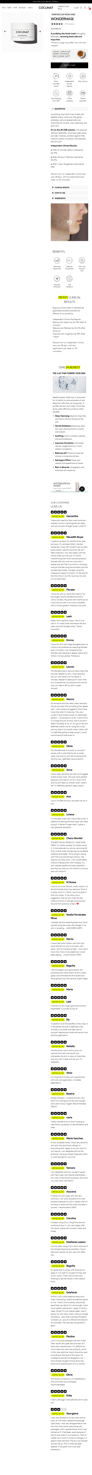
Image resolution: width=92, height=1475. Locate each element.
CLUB (76, 8)
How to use (58, 192)
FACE (4, 8)
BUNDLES (22, 8)
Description (58, 108)
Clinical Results (60, 187)
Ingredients (58, 198)
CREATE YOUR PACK (63, 7)
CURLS (30, 8)
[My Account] (85, 8)
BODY (9, 8)
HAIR (15, 8)
